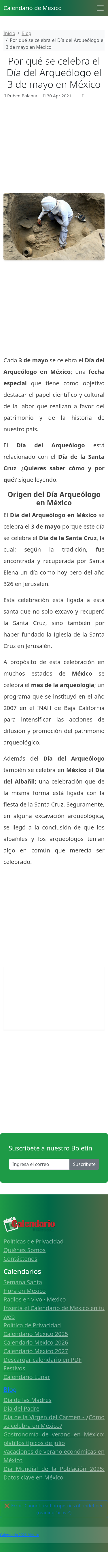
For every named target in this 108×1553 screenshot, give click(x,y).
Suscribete (84, 1164)
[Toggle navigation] (100, 8)
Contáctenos (20, 1258)
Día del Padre (21, 1408)
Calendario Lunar (26, 1377)
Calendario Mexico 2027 (35, 1351)
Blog (10, 1389)
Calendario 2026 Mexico (19, 1534)
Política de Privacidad (32, 1325)
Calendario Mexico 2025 (35, 1334)
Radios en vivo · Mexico (34, 1299)
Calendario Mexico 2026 (35, 1342)
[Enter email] (39, 1164)
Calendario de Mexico (32, 8)
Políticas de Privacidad (33, 1241)
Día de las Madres (27, 1400)
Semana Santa (22, 1282)
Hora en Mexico (24, 1291)
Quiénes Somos (24, 1250)
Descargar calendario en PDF (42, 1360)
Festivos (14, 1368)
